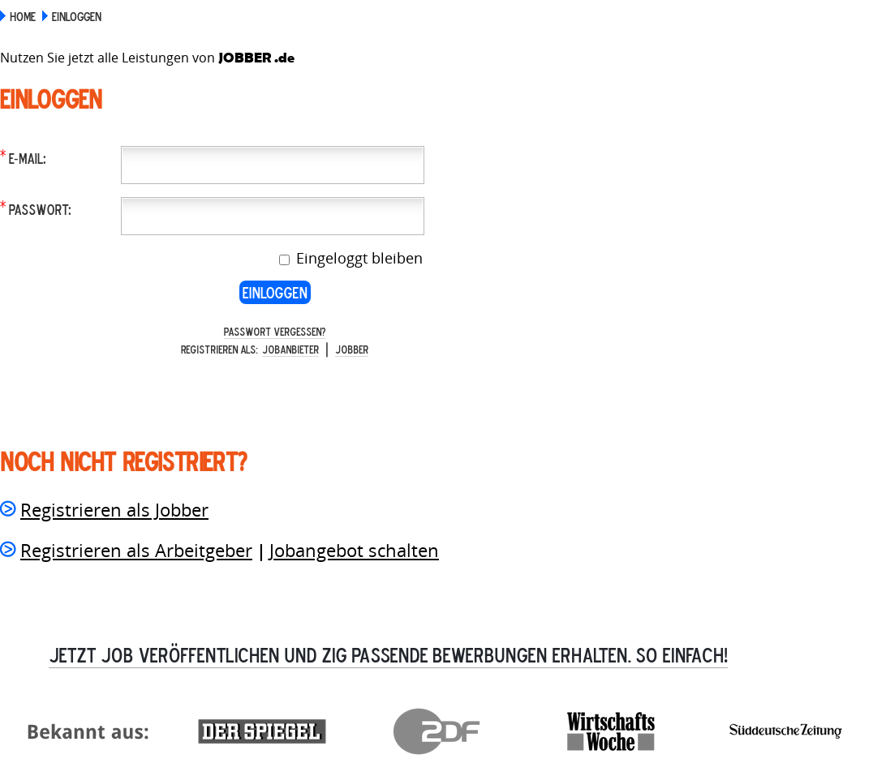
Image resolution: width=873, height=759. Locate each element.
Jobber (351, 349)
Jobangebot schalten (354, 550)
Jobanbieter (290, 349)
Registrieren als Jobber (114, 509)
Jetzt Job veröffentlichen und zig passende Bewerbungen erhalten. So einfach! (388, 654)
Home (23, 16)
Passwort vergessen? (274, 331)
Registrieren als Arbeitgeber (136, 550)
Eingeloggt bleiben (357, 258)
